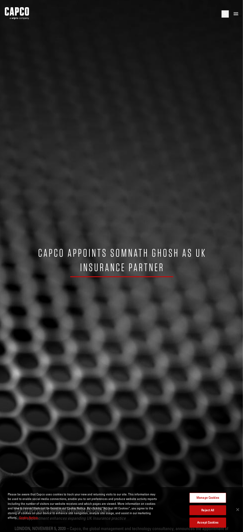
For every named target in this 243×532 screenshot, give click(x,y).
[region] (121, 509)
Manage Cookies (207, 497)
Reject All (207, 510)
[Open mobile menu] (236, 14)
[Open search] (225, 14)
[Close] (237, 509)
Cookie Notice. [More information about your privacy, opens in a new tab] (28, 517)
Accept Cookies (207, 522)
